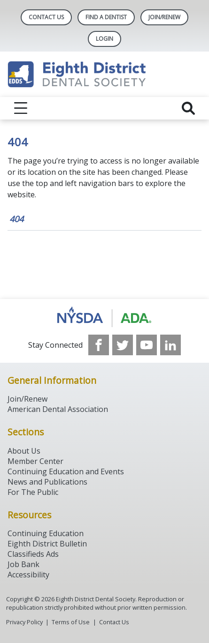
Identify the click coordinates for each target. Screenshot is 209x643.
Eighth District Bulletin (47, 543)
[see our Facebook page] (98, 345)
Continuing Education (46, 533)
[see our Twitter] (122, 345)
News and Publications (47, 482)
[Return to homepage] (104, 74)
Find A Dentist (106, 17)
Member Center (35, 461)
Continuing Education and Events (66, 471)
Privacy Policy (24, 622)
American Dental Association (58, 409)
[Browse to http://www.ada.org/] (104, 317)
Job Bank (23, 564)
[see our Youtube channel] (146, 345)
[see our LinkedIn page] (170, 345)
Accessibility (28, 574)
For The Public (33, 492)
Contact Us (46, 17)
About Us (24, 451)
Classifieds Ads (33, 554)
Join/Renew (164, 17)
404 (16, 218)
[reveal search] (188, 108)
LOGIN (104, 39)
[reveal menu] (21, 108)
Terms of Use (71, 622)
